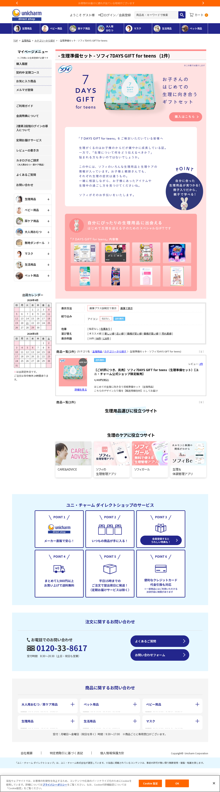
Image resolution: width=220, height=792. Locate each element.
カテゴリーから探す (44, 40)
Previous (17, 3)
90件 (98, 338)
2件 (201, 364)
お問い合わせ (24, 185)
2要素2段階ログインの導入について (32, 128)
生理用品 (26, 40)
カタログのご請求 (30, 162)
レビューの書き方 (27, 150)
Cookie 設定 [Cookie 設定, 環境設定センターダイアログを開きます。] (150, 783)
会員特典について (27, 116)
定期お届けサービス (29, 140)
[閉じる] (214, 783)
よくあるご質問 (26, 175)
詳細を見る (81, 389)
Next (203, 3)
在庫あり (105, 329)
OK (177, 783)
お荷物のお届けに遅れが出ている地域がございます (110, 3)
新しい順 (109, 333)
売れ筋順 (167, 333)
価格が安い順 (134, 333)
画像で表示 (126, 308)
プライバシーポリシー (55, 784)
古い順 (120, 333)
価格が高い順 (151, 333)
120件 (106, 338)
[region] (110, 783)
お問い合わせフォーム (150, 684)
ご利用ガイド (24, 106)
